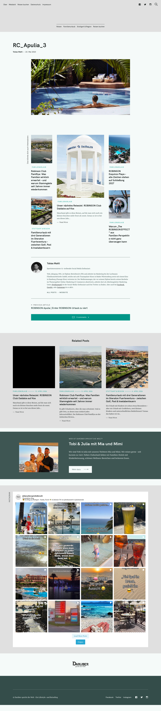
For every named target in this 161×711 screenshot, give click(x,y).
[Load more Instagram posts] (80, 648)
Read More (63, 234)
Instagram (61, 299)
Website (63, 304)
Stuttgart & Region (84, 38)
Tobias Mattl (17, 64)
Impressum (46, 4)
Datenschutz (36, 4)
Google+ (50, 299)
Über (5, 4)
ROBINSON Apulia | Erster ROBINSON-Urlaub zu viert (59, 320)
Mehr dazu (76, 481)
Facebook (120, 297)
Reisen (59, 38)
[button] (31, 530)
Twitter (118, 709)
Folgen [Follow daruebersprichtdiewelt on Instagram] (80, 654)
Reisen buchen (23, 4)
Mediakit (12, 4)
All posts (52, 304)
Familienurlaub (69, 38)
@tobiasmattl (57, 297)
